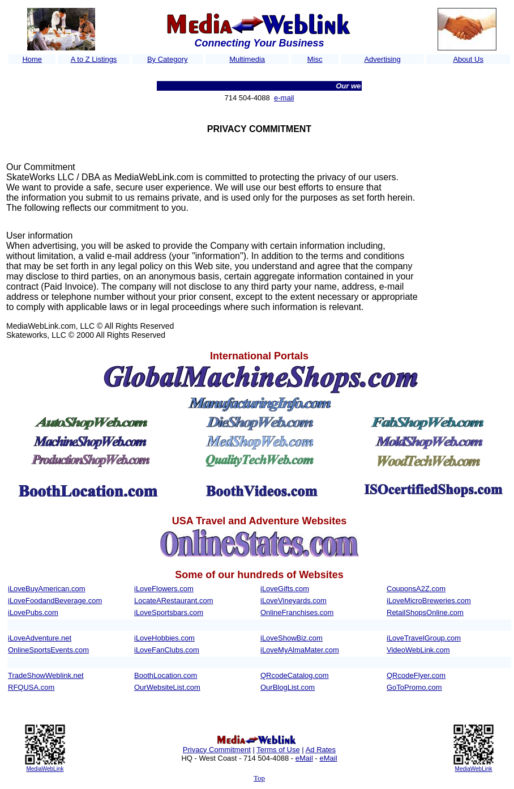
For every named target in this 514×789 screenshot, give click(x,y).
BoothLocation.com (165, 675)
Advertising (382, 59)
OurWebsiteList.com (167, 687)
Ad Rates (321, 749)
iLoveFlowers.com (164, 588)
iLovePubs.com (33, 612)
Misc (315, 59)
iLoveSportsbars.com (168, 612)
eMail (304, 758)
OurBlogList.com (287, 687)
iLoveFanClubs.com (166, 650)
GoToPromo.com (414, 687)
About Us (468, 59)
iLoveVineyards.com (293, 600)
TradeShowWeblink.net (46, 675)
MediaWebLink (44, 769)
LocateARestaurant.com (173, 600)
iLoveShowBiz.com (291, 638)
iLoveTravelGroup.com (424, 638)
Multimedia (247, 59)
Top (259, 778)
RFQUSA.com (31, 687)
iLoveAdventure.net (39, 638)
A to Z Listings (94, 59)
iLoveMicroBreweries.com (429, 600)
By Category (167, 59)
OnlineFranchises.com (296, 612)
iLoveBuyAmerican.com (46, 588)
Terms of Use (278, 749)
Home (32, 59)
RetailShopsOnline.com (425, 612)
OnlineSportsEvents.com (48, 650)
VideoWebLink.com (418, 650)
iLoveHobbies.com (164, 638)
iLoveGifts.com (284, 588)
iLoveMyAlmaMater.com (299, 650)
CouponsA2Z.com (416, 588)
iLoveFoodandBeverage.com (55, 600)
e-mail (284, 98)
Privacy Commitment (217, 749)
